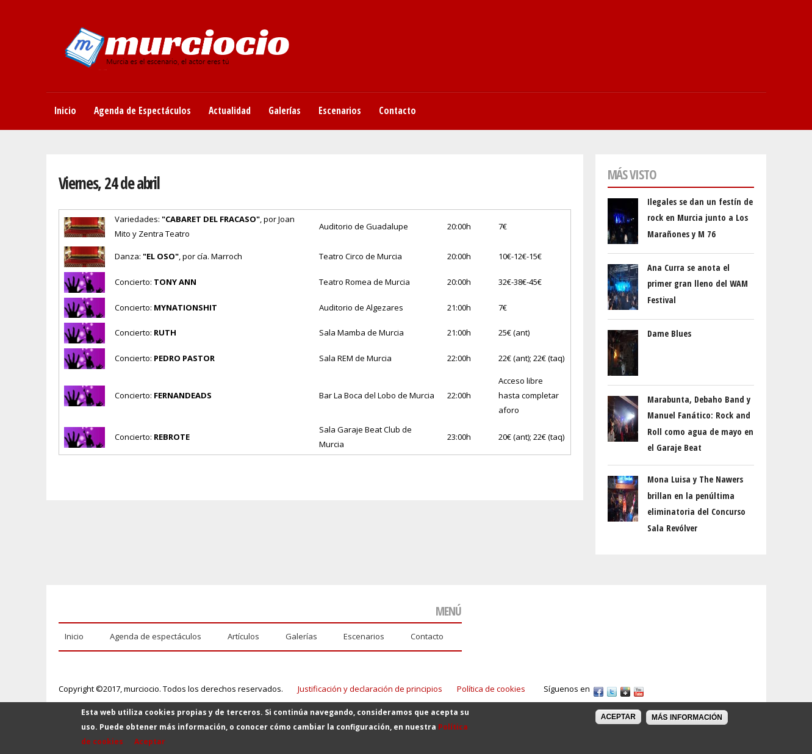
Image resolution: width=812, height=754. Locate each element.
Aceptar (149, 746)
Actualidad (230, 110)
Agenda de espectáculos (155, 636)
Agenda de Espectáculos (142, 110)
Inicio (65, 110)
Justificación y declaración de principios (370, 688)
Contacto (397, 110)
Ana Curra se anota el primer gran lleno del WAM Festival (697, 284)
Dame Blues (669, 333)
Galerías (284, 110)
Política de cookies (491, 688)
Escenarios (339, 110)
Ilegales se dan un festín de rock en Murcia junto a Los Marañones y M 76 (700, 218)
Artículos (243, 636)
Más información (687, 721)
